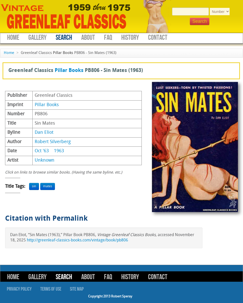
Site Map (77, 289)
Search (64, 37)
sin (34, 186)
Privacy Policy (19, 289)
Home (13, 37)
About (88, 37)
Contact (157, 37)
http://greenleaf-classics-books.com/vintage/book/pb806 (77, 240)
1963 (59, 151)
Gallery (37, 37)
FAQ (108, 37)
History (130, 37)
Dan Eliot (44, 132)
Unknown (44, 160)
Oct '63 (42, 151)
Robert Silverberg (53, 142)
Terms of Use (50, 289)
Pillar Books (63, 53)
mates (47, 186)
